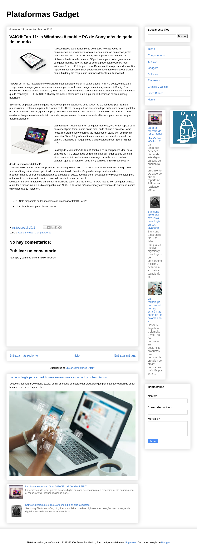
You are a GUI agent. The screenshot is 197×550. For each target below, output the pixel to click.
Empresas (154, 80)
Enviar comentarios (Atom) (80, 367)
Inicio (76, 355)
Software (153, 74)
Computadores (43, 232)
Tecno (151, 48)
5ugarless (131, 542)
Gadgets (153, 67)
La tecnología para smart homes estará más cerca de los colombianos (58, 377)
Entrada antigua (124, 355)
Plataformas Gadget (42, 14)
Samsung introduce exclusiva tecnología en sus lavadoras (57, 504)
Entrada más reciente (23, 355)
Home (151, 99)
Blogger (165, 542)
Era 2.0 (152, 61)
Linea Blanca (155, 93)
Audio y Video (25, 232)
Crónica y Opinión (158, 86)
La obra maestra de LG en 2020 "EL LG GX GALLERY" (55, 486)
